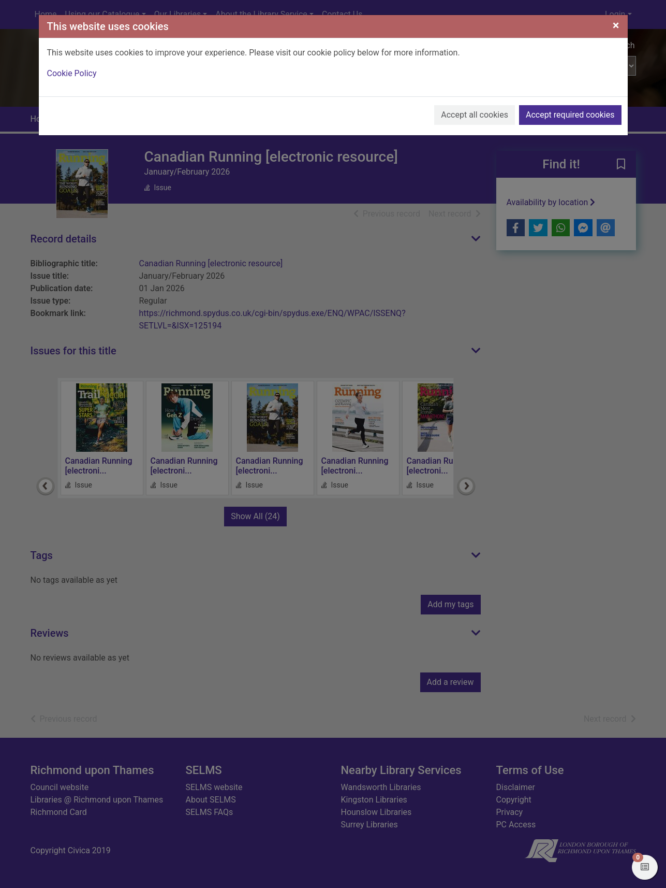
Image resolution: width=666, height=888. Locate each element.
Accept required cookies (570, 115)
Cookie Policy (72, 73)
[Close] (616, 25)
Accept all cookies (474, 115)
